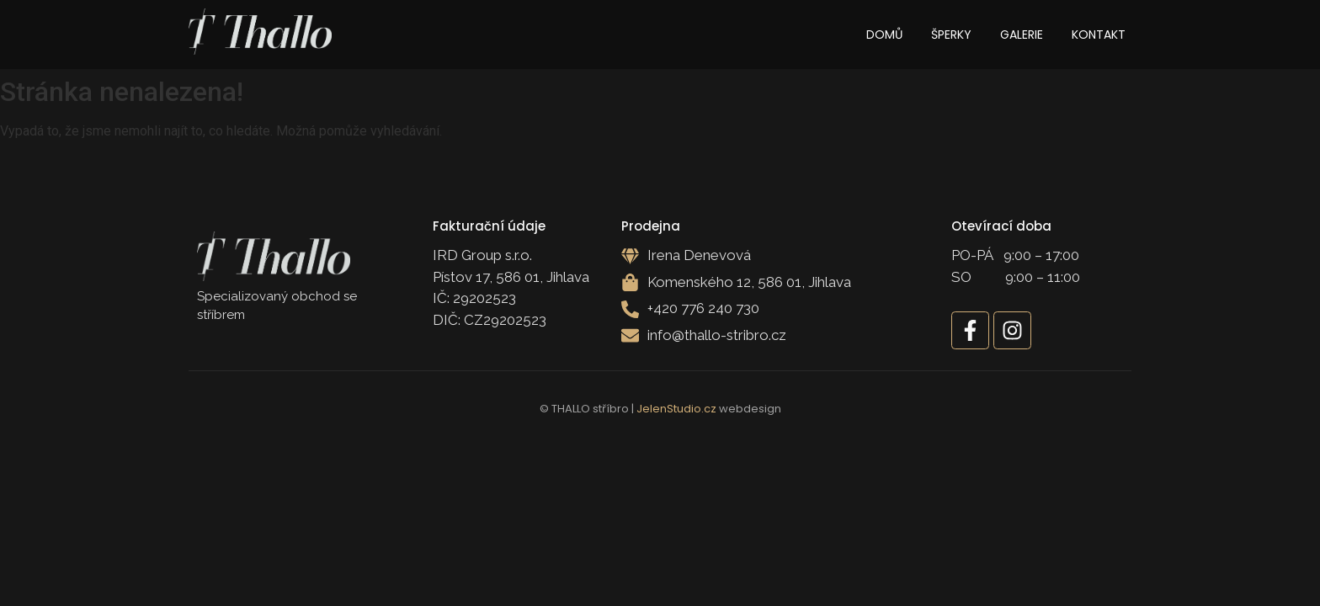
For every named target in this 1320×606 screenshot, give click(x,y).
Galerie (1021, 34)
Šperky (951, 34)
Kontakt (1099, 34)
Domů (884, 34)
